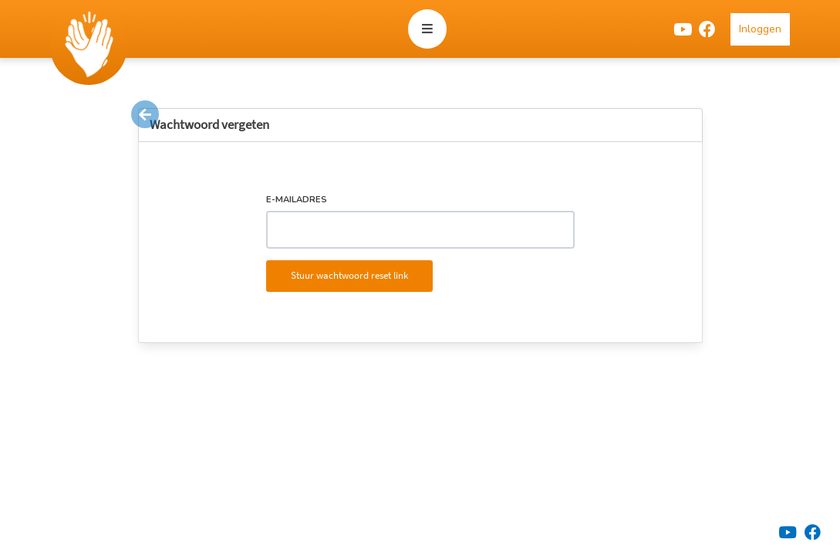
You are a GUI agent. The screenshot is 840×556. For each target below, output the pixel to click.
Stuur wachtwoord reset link (349, 275)
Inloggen (760, 29)
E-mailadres (296, 199)
